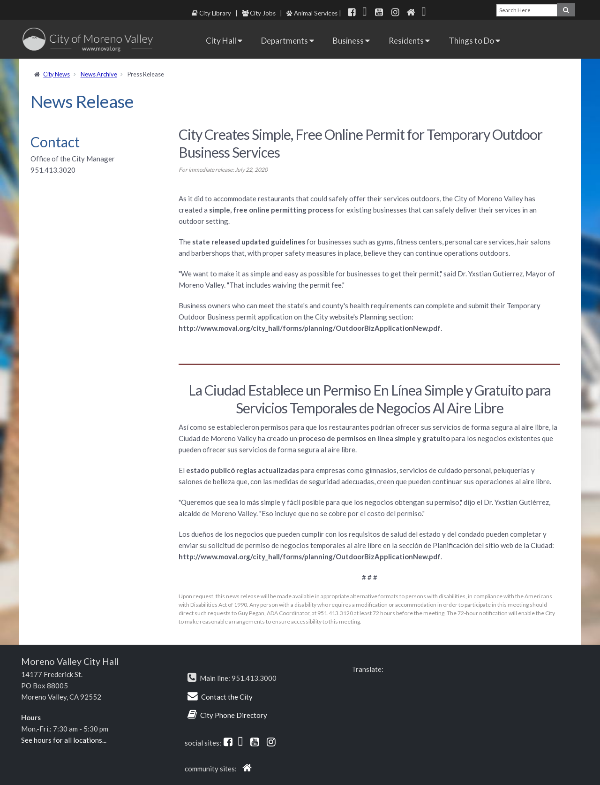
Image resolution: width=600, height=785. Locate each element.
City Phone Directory (233, 715)
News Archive (99, 74)
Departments (287, 41)
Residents (409, 41)
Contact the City (227, 697)
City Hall (224, 41)
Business (351, 41)
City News (56, 74)
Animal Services (312, 13)
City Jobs (259, 13)
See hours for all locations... (63, 740)
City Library (211, 13)
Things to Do (474, 41)
